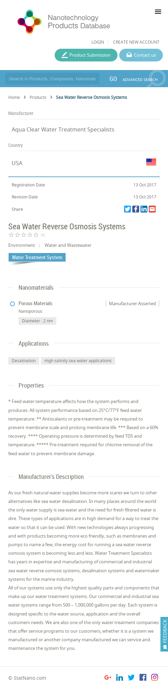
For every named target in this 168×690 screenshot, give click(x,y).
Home (14, 97)
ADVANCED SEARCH (140, 79)
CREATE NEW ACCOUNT (136, 42)
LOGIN (97, 42)
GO (113, 78)
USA (17, 163)
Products (38, 97)
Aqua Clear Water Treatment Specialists (63, 129)
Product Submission (90, 55)
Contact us (145, 55)
